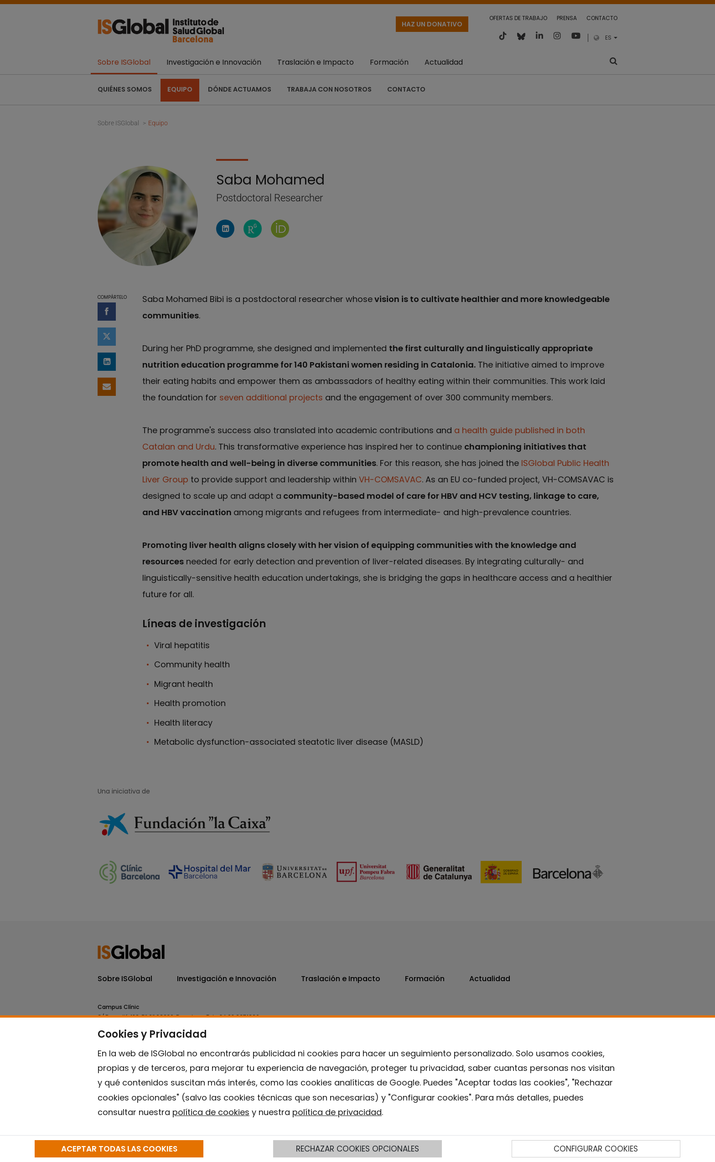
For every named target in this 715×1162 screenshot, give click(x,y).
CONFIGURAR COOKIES (596, 1148)
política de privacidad (337, 1112)
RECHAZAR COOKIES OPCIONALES (357, 1148)
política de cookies (210, 1112)
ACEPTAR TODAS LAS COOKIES (119, 1148)
